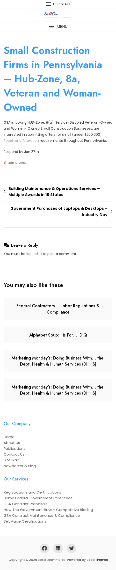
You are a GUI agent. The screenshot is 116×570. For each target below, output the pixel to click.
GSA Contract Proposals (25, 503)
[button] (58, 26)
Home (9, 436)
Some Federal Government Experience (38, 498)
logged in (34, 253)
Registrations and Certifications (32, 492)
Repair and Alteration (21, 140)
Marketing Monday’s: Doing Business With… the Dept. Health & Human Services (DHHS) (58, 361)
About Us (12, 442)
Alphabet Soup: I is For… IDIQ (58, 335)
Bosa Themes (97, 559)
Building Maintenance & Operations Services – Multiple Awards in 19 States (54, 192)
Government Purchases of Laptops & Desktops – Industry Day (59, 212)
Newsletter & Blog (20, 465)
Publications (14, 448)
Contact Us (14, 454)
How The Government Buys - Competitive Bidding (48, 509)
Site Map (11, 460)
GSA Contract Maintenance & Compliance (42, 515)
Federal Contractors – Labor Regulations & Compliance (58, 309)
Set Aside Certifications (25, 521)
